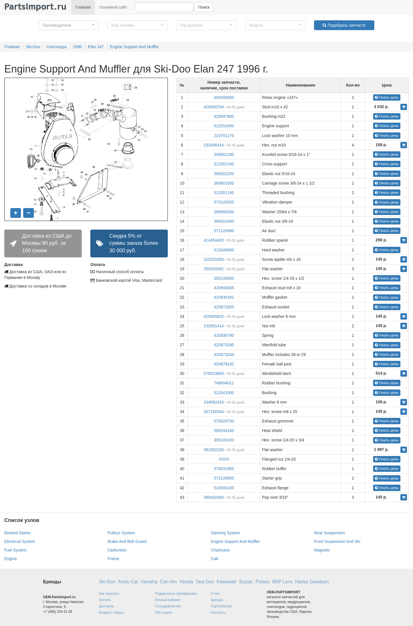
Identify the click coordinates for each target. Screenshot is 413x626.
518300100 (224, 488)
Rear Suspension (329, 533)
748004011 (224, 383)
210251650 (214, 259)
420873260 (224, 345)
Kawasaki (226, 581)
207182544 (214, 411)
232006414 (214, 145)
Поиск (203, 7)
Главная (83, 7)
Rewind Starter (17, 533)
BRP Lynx (282, 581)
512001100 (224, 192)
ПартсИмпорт (221, 606)
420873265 (224, 307)
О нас (215, 594)
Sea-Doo (205, 581)
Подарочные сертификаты (176, 594)
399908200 (224, 212)
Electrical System (19, 541)
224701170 (224, 135)
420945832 (214, 316)
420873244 (224, 354)
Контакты (218, 613)
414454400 (214, 240)
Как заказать (109, 594)
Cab (214, 558)
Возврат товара (111, 613)
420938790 (224, 335)
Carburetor (117, 550)
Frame (113, 558)
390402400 (214, 497)
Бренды (217, 600)
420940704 (214, 107)
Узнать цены (387, 97)
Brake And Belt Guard (127, 541)
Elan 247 (96, 46)
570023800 (214, 373)
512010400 (224, 126)
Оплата (105, 600)
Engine (10, 558)
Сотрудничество (168, 606)
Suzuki (246, 581)
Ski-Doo (33, 46)
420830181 (224, 297)
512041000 (224, 392)
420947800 (224, 116)
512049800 (224, 250)
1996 (77, 46)
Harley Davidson (312, 581)
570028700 (224, 421)
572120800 (224, 478)
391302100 (214, 449)
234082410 (214, 402)
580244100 (224, 430)
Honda (186, 581)
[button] (69, 25)
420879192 (224, 364)
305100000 (224, 278)
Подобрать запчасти (344, 25)
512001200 (224, 164)
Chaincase (220, 550)
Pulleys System (121, 533)
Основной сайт (113, 7)
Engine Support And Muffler (134, 46)
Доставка (106, 606)
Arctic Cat (128, 581)
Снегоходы (56, 46)
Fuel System (15, 550)
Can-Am (168, 581)
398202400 (224, 221)
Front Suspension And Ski (337, 541)
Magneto (322, 550)
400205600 (224, 97)
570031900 (224, 468)
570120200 (224, 202)
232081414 (214, 326)
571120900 (224, 230)
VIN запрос (163, 613)
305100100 (224, 440)
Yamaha (149, 581)
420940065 (224, 287)
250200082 (214, 269)
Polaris (263, 581)
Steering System (225, 533)
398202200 (224, 173)
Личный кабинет (168, 600)
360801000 (224, 183)
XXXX (224, 459)
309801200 (224, 154)
